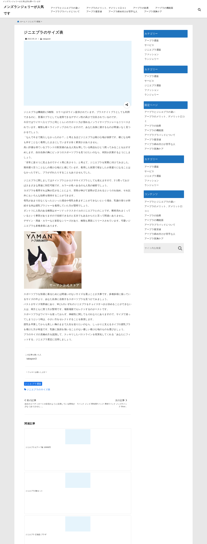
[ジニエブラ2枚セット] (64, 436)
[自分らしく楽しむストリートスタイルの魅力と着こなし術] (90, 482)
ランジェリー (151, 58)
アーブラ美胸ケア (153, 11)
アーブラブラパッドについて (65, 11)
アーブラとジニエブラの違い (65, 8)
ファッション (151, 53)
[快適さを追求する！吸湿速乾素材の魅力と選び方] (117, 482)
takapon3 (46, 38)
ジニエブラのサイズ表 (38, 389)
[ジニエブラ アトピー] (117, 436)
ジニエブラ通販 (33, 383)
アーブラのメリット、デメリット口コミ (106, 8)
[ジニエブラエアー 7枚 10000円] (37, 436)
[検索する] (180, 247)
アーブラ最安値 (94, 11)
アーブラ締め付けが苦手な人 (123, 11)
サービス (149, 44)
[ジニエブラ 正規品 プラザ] (90, 436)
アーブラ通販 (151, 39)
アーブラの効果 (141, 8)
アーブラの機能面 (164, 8)
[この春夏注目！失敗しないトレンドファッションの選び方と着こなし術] (64, 482)
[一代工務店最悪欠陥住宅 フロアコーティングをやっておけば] (37, 482)
